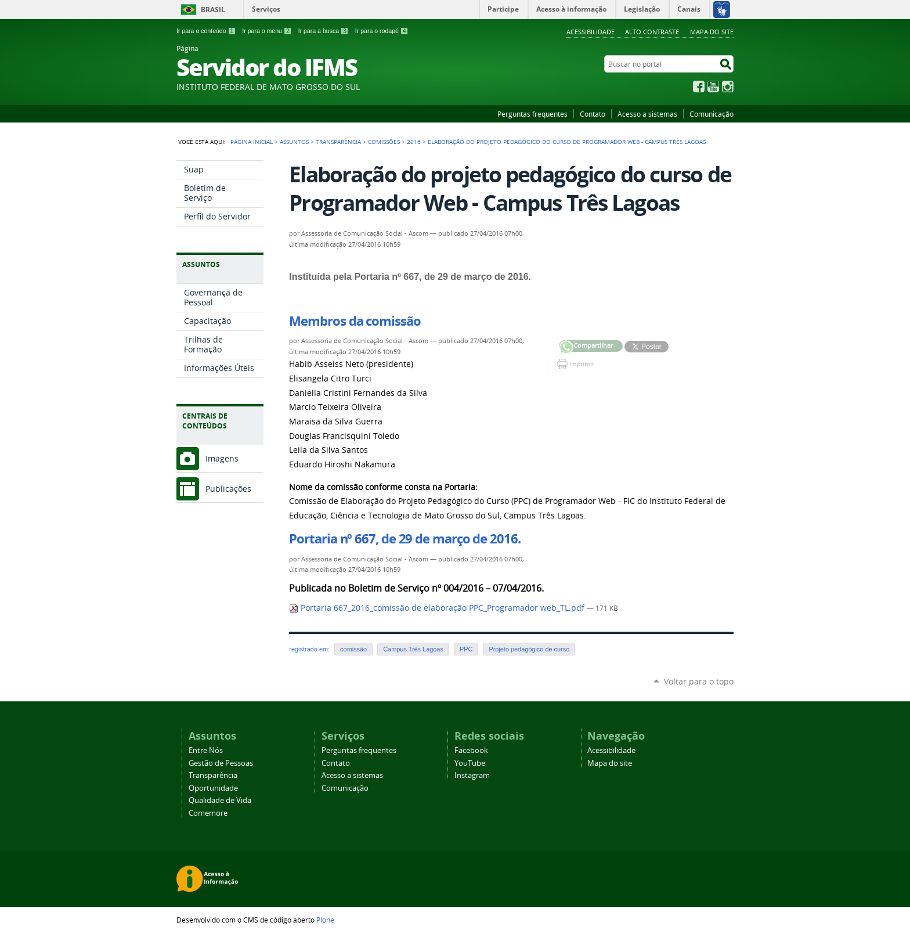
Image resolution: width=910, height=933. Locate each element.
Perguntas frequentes (532, 113)
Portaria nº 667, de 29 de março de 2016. (404, 538)
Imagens (222, 458)
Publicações (228, 488)
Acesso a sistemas (647, 113)
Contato (592, 113)
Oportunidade (213, 788)
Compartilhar (566, 347)
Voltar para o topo (699, 681)
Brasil (213, 10)
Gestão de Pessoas (221, 763)
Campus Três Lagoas (413, 649)
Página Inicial (251, 142)
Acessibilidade (590, 31)
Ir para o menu (266, 30)
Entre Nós (206, 750)
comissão (353, 649)
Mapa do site (712, 31)
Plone (325, 919)
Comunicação (711, 113)
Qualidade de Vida (220, 800)
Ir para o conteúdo (206, 30)
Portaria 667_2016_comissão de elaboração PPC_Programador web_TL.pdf (438, 608)
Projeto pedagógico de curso (529, 649)
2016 (414, 142)
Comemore (208, 813)
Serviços (266, 9)
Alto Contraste (652, 31)
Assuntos (294, 142)
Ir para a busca (323, 30)
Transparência (338, 142)
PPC (466, 649)
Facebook (699, 86)
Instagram (728, 86)
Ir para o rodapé (382, 30)
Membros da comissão (354, 321)
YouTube (713, 86)
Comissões (384, 142)
